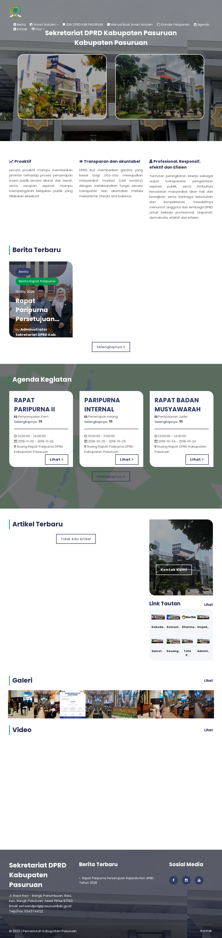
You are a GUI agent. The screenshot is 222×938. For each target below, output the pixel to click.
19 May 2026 (25, 291)
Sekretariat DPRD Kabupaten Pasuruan (37, 875)
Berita (19, 24)
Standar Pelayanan (173, 24)
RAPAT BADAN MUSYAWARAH (179, 405)
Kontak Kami (174, 569)
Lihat (58, 459)
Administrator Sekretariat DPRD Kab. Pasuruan (36, 334)
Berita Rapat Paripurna (37, 281)
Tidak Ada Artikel (76, 539)
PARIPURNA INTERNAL (104, 405)
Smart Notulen (44, 24)
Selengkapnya (111, 347)
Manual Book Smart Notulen (130, 24)
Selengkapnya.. (27, 421)
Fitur (38, 29)
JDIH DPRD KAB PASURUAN (83, 24)
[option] (42, 429)
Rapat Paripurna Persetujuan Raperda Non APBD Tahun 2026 (116, 880)
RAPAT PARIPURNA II (36, 405)
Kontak (20, 29)
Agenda (201, 24)
